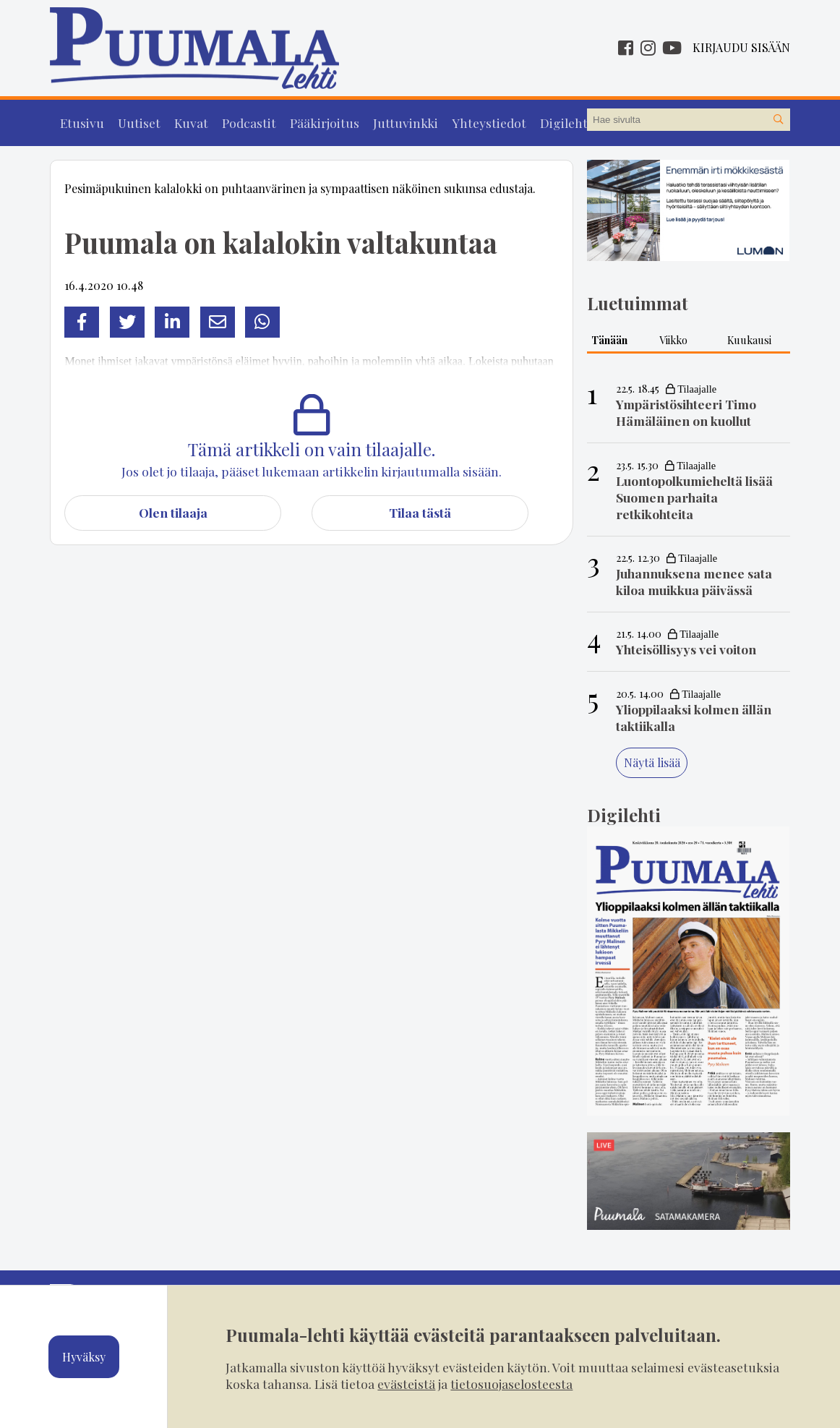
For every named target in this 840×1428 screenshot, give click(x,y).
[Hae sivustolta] (778, 120)
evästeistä (406, 1383)
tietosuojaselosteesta (511, 1383)
